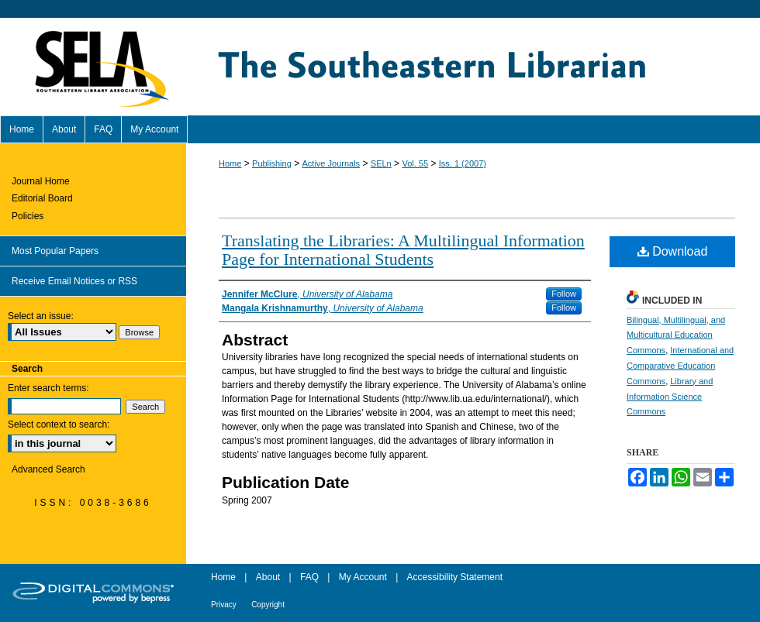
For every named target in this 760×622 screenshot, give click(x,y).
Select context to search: (58, 424)
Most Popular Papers (55, 251)
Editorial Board (42, 198)
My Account (363, 577)
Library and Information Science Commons (670, 396)
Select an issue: (41, 316)
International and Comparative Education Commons (680, 365)
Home (230, 163)
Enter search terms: (48, 388)
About (268, 577)
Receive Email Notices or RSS (74, 281)
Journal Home (41, 181)
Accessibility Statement (455, 577)
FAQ (309, 577)
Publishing (272, 163)
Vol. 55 (415, 163)
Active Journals (331, 163)
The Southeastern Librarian (473, 66)
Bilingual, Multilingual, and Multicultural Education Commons (676, 335)
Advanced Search (48, 469)
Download (672, 251)
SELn (381, 163)
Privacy (224, 604)
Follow (563, 293)
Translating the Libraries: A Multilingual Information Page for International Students (403, 250)
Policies (27, 216)
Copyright (268, 604)
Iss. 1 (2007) (462, 163)
